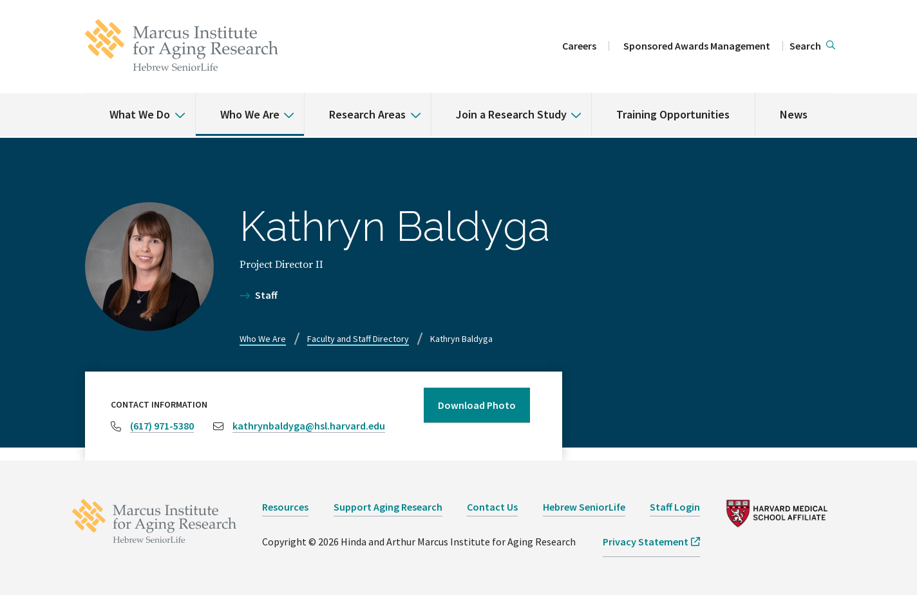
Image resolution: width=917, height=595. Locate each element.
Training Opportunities (673, 114)
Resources (285, 506)
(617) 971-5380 (162, 425)
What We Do (139, 114)
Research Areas (367, 114)
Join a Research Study (511, 114)
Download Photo (477, 405)
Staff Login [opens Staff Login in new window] (675, 506)
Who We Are (249, 114)
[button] (812, 46)
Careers (579, 45)
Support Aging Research (388, 506)
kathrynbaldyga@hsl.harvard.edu (308, 425)
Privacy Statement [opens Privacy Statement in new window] (645, 541)
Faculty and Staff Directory (358, 339)
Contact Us (492, 506)
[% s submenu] (175, 105)
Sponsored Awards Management (696, 45)
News (794, 114)
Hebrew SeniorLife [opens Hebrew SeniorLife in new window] (584, 506)
